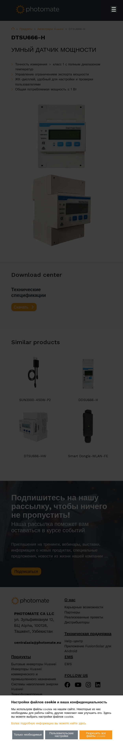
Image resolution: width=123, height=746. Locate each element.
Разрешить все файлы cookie (96, 735)
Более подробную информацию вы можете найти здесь (48, 723)
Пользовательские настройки (61, 735)
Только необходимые (28, 734)
